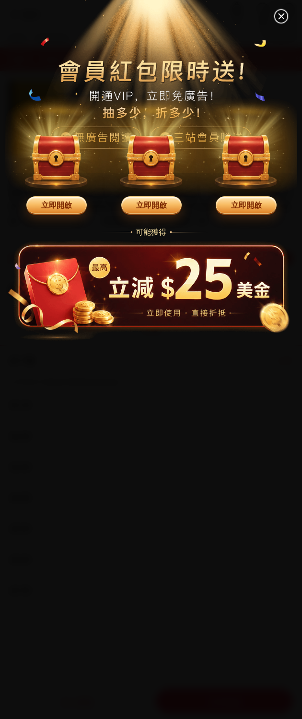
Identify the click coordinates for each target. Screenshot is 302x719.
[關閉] (281, 16)
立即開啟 (56, 205)
